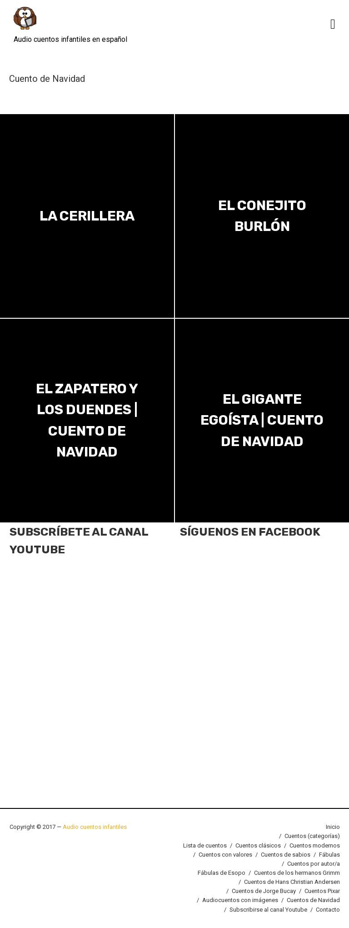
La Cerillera (87, 216)
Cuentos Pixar (322, 891)
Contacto (328, 909)
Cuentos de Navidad (313, 900)
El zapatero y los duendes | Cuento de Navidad (87, 421)
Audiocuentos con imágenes (240, 900)
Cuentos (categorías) (312, 836)
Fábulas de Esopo (221, 872)
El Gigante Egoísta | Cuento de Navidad (262, 420)
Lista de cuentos (205, 845)
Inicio (333, 826)
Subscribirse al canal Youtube (268, 909)
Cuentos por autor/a (313, 863)
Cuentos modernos (314, 845)
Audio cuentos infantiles (94, 826)
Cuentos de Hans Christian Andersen (292, 881)
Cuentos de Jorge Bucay (264, 891)
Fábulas (329, 854)
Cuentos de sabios (285, 854)
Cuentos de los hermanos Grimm (297, 872)
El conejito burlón (262, 216)
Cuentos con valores (225, 854)
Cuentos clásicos (258, 845)
